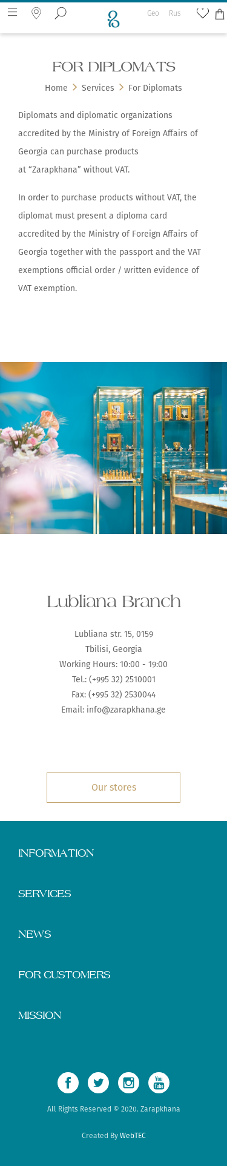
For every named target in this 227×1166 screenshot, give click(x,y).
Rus (175, 8)
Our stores (113, 787)
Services (98, 88)
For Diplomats (155, 88)
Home (56, 88)
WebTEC (133, 1135)
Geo (153, 8)
